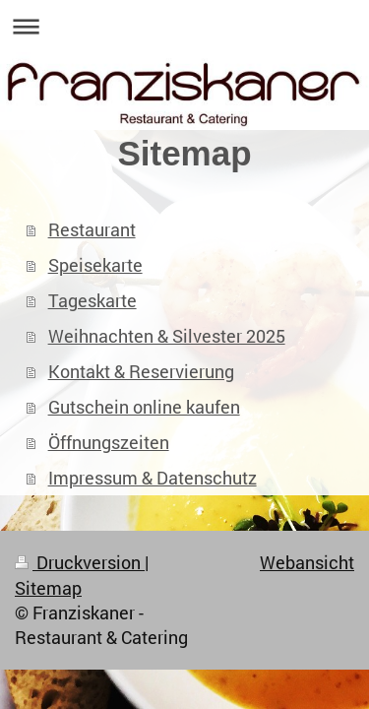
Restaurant (92, 229)
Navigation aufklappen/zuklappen (184, 26)
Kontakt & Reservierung (141, 371)
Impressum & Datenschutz (152, 477)
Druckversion (80, 562)
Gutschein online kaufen (144, 407)
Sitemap (48, 588)
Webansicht (307, 562)
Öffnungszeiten (108, 442)
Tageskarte (92, 300)
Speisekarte (95, 265)
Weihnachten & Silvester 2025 (166, 336)
